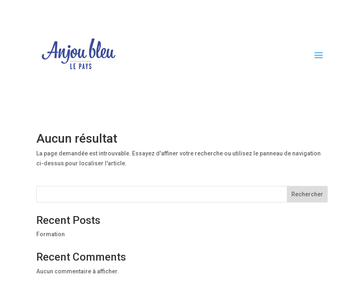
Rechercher (307, 194)
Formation (50, 234)
